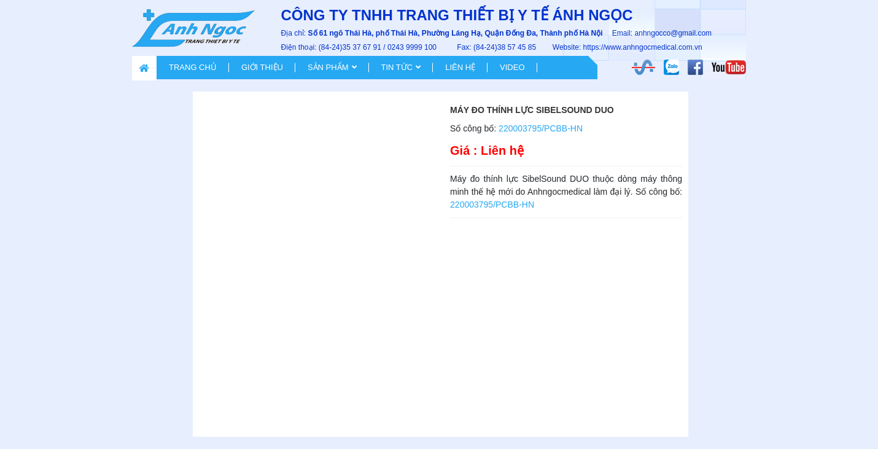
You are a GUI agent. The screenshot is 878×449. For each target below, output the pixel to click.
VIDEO (512, 67)
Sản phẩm (328, 67)
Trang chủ (193, 67)
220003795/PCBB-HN (541, 128)
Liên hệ (460, 67)
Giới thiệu (262, 67)
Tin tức (397, 67)
